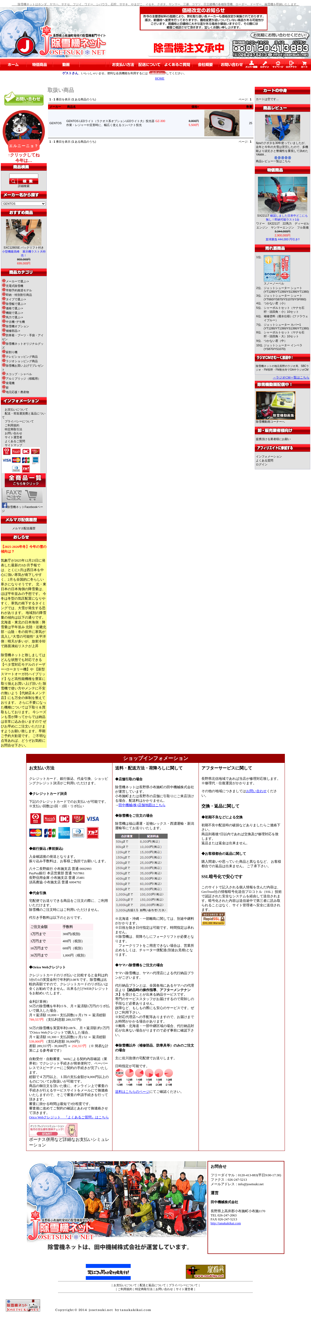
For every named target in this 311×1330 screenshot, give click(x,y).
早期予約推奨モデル (17, 290)
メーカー (55, 106)
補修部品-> (11, 330)
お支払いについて (16, 409)
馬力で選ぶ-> (12, 317)
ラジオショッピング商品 (20, 361)
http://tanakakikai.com (226, 1223)
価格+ (195, 106)
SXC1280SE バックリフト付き (24, 251)
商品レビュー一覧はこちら (273, 161)
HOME (159, 78)
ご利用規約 (12, 425)
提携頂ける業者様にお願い (273, 439)
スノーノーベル (274, 283)
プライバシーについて (19, 421)
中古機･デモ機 (13, 321)
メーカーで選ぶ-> (15, 281)
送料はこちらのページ (132, 1092)
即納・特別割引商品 (17, 294)
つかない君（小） (275, 303)
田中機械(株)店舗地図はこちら (142, 805)
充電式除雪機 (12, 285)
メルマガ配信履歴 (23, 528)
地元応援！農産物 (15, 392)
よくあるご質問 (15, 441)
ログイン (261, 464)
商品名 (71, 106)
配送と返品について (153, 1285)
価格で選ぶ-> (12, 308)
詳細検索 (24, 186)
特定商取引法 (13, 429)
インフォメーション (269, 456)
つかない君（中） (275, 340)
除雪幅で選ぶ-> (14, 303)
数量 (249, 106)
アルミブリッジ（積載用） (21, 378)
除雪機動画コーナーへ (275, 420)
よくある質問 (264, 460)
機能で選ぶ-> (12, 312)
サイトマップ (13, 445)
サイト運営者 (13, 437)
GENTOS (55, 123)
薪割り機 (9, 352)
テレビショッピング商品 (20, 356)
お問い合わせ (13, 433)
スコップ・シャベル (17, 374)
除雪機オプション (15, 326)
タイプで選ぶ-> (14, 299)
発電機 (8, 383)
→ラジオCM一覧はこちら (291, 377)
